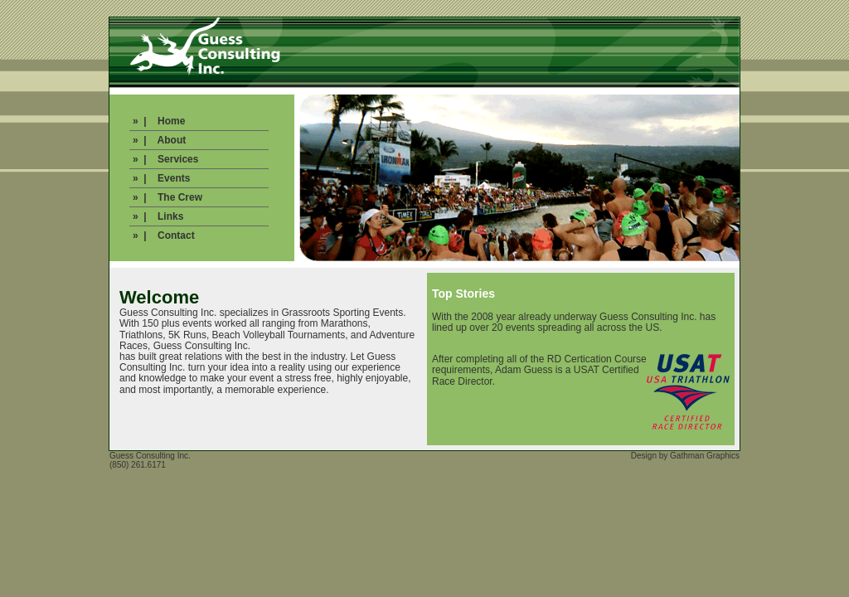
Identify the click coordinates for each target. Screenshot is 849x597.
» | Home (159, 121)
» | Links (158, 216)
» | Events (161, 178)
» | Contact (164, 235)
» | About (159, 140)
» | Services (165, 159)
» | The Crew (167, 197)
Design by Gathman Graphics (685, 455)
